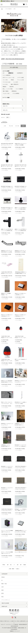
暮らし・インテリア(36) (7, 88)
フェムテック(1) (6, 93)
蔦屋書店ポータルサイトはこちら (14, 611)
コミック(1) (5, 79)
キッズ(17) (16, 82)
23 (17, 564)
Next (25, 564)
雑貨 (2, 590)
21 (10, 564)
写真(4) (12, 79)
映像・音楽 (4, 583)
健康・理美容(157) (14, 84)
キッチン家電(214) (6, 75)
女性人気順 (17, 125)
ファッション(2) (20, 79)
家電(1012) (11, 73)
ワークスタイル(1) (6, 82)
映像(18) (4, 86)
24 (20, 564)
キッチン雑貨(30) (19, 88)
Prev (4, 564)
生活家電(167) (20, 73)
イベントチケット (5, 599)
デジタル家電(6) (16, 93)
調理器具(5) (14, 91)
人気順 (5, 125)
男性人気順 (11, 125)
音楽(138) (11, 86)
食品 (2, 596)
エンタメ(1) (5, 84)
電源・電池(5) (5, 91)
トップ (2, 9)
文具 (2, 586)
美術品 (3, 577)
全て (4, 73)
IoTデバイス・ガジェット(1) (8, 77)
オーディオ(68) (21, 77)
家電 (8, 117)
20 (7, 564)
